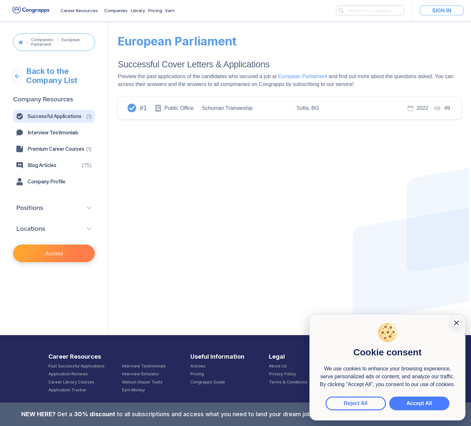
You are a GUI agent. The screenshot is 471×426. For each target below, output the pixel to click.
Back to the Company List (45, 76)
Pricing (155, 10)
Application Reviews (68, 374)
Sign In (441, 10)
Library (138, 10)
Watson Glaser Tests (142, 382)
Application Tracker (67, 390)
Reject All (363, 403)
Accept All (412, 403)
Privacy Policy (282, 374)
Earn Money (133, 390)
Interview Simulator (140, 374)
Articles (197, 366)
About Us (278, 366)
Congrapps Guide (207, 382)
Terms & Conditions (288, 382)
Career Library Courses (71, 382)
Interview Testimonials (144, 366)
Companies (116, 10)
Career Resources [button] (79, 10)
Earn (170, 10)
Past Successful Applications (76, 366)
